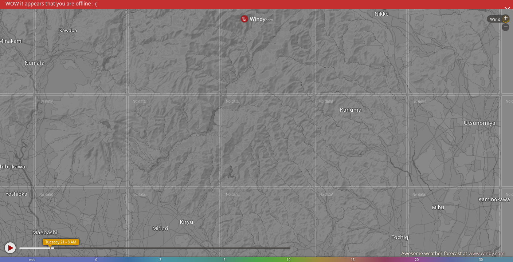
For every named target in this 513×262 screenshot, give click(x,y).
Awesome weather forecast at (453, 253)
